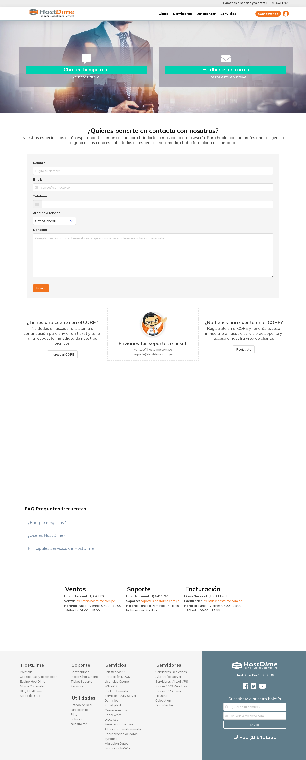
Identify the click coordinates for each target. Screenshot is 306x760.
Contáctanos (268, 14)
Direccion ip (79, 710)
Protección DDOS (117, 677)
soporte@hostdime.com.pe (160, 601)
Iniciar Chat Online (84, 677)
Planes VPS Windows (171, 686)
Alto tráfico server (168, 677)
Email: (37, 179)
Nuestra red (79, 724)
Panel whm (113, 715)
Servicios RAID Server (120, 696)
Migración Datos (116, 743)
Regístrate (243, 349)
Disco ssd (111, 719)
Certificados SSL (116, 672)
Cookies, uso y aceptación (38, 677)
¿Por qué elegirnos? (47, 522)
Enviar (41, 288)
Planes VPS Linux (168, 691)
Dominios (111, 700)
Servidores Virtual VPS (171, 681)
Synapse (111, 739)
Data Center (164, 705)
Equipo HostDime (32, 681)
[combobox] (37, 204)
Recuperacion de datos (121, 734)
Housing (161, 696)
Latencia (77, 719)
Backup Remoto (116, 691)
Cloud (164, 13)
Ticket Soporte (81, 681)
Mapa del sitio (30, 696)
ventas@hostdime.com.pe (96, 601)
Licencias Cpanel (117, 681)
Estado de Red (81, 705)
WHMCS (111, 686)
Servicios (229, 13)
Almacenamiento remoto (123, 729)
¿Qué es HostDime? (46, 535)
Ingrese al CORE (62, 354)
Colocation (163, 700)
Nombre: (39, 163)
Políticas (26, 672)
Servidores (183, 13)
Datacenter (207, 13)
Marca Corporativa (33, 686)
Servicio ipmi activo (119, 724)
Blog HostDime (31, 691)
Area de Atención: (47, 213)
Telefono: (40, 196)
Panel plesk (113, 705)
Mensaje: (40, 229)
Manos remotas (116, 710)
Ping (74, 714)
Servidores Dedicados (171, 672)
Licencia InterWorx (118, 748)
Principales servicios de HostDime (61, 548)
